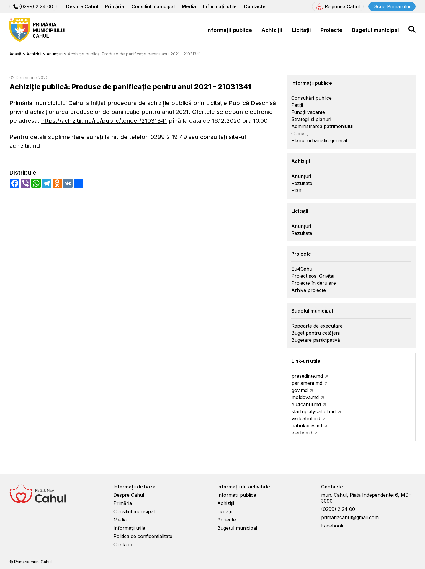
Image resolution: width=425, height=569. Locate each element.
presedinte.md (307, 376)
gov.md (300, 390)
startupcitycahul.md (314, 411)
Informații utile (220, 6)
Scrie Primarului (392, 6)
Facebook (332, 526)
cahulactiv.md (307, 426)
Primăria (114, 6)
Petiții (297, 105)
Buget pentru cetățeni (315, 333)
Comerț (299, 133)
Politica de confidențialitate (142, 536)
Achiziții (271, 30)
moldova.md (305, 397)
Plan (296, 190)
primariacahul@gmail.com (350, 517)
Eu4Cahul (302, 269)
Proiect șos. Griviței (312, 276)
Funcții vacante (308, 112)
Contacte (255, 6)
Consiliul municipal (153, 6)
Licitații (301, 30)
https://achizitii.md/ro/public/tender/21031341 (104, 120)
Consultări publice (311, 98)
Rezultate (301, 183)
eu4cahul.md (306, 404)
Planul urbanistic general (319, 140)
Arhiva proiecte (308, 290)
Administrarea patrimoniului (322, 126)
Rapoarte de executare (317, 326)
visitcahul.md (306, 418)
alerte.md (302, 433)
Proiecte (331, 30)
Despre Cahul (82, 6)
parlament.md (307, 383)
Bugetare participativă (315, 340)
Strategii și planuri (311, 119)
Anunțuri (301, 176)
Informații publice (229, 30)
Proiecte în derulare (313, 283)
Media (189, 6)
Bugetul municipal (375, 30)
